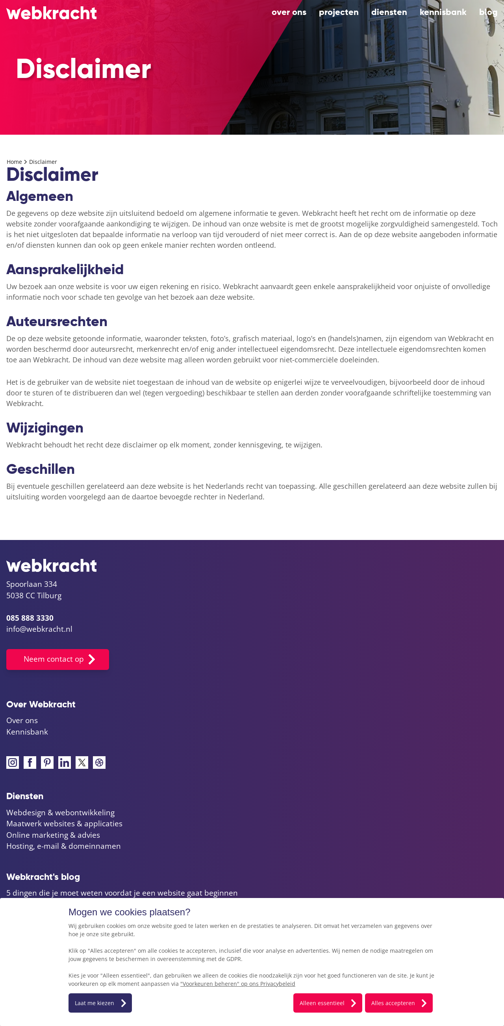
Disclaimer (43, 161)
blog (488, 12)
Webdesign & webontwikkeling (60, 812)
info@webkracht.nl (39, 629)
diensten (389, 12)
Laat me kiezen (94, 1003)
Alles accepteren (393, 1003)
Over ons (289, 12)
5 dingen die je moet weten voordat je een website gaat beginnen (122, 893)
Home (15, 161)
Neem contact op (54, 659)
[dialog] (252, 962)
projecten (339, 12)
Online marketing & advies (53, 835)
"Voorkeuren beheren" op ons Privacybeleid (237, 983)
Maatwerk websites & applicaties (64, 823)
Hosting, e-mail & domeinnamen (63, 846)
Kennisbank (443, 12)
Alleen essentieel (322, 1003)
